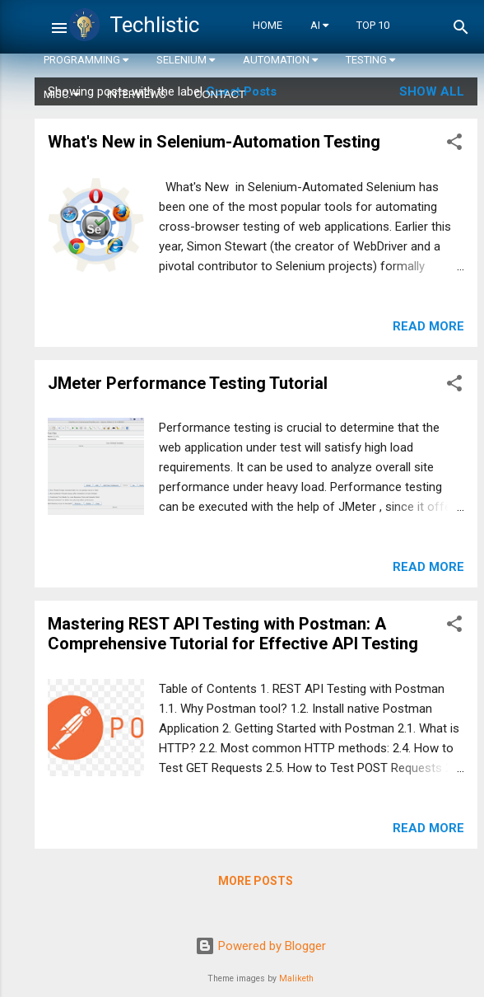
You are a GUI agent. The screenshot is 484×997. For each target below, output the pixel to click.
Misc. (61, 94)
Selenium (185, 60)
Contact (219, 94)
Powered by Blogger (260, 945)
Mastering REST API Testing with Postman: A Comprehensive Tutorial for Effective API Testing (233, 633)
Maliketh (296, 978)
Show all (431, 91)
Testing (370, 60)
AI (319, 25)
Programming (86, 60)
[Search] (461, 30)
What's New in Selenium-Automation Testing (214, 142)
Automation (280, 60)
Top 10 (372, 25)
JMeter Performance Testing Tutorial (188, 383)
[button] (454, 144)
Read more (428, 326)
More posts (255, 880)
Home (267, 25)
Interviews (136, 94)
